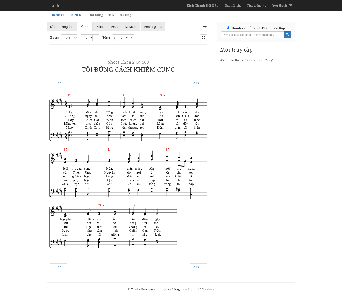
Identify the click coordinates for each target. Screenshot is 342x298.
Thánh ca (56, 5)
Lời (52, 26)
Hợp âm (68, 26)
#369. (246, 60)
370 (198, 83)
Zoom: (55, 37)
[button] (282, 5)
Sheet (84, 26)
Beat (114, 26)
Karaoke (131, 26)
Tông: (106, 37)
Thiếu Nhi (77, 15)
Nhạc (100, 26)
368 (58, 83)
